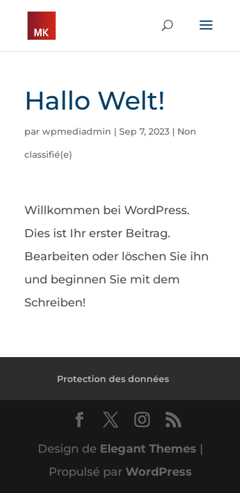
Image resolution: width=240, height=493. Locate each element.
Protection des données (113, 379)
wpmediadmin (76, 131)
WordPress (158, 472)
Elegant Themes (148, 449)
